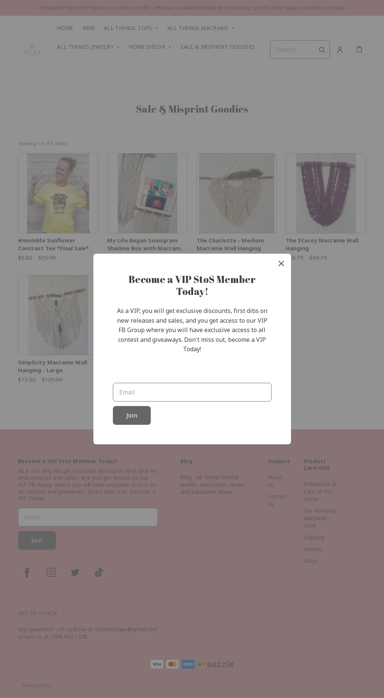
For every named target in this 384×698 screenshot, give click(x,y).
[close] (281, 263)
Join (131, 415)
